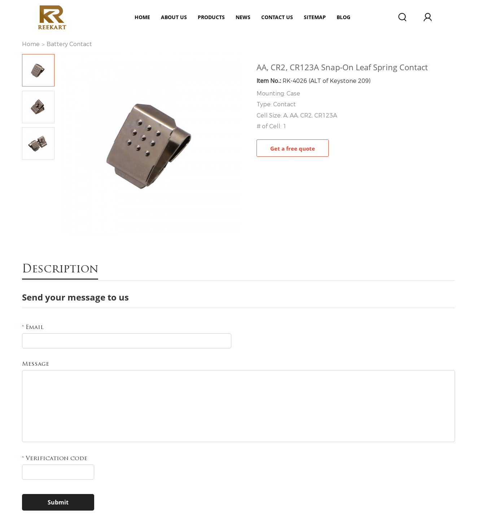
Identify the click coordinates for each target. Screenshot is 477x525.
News (243, 17)
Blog (343, 17)
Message (35, 364)
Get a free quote (292, 148)
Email (33, 327)
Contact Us (277, 17)
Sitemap (315, 17)
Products (211, 17)
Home (142, 17)
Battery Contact (69, 44)
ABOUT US (174, 17)
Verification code (54, 459)
